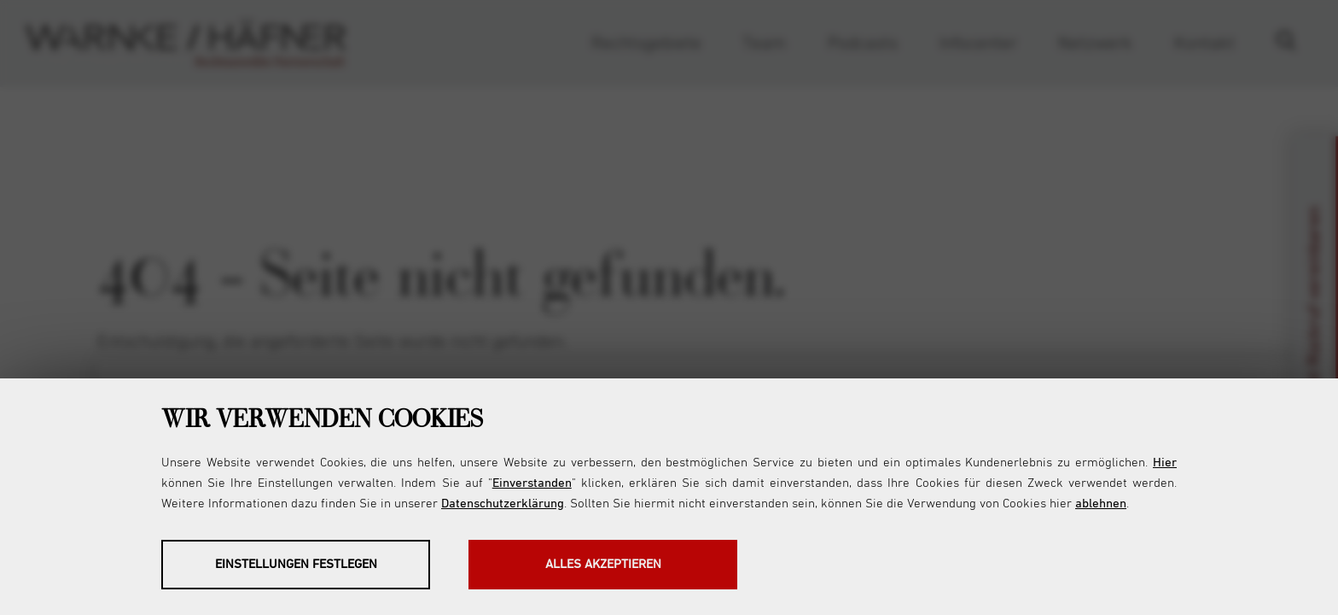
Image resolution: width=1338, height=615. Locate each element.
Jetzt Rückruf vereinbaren (1314, 308)
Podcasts (863, 43)
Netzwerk (1095, 43)
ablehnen (1100, 503)
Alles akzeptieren (603, 564)
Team (764, 43)
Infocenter (978, 43)
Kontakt (1204, 43)
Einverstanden (532, 483)
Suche (1294, 44)
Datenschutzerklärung (502, 503)
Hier (1165, 462)
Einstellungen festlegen (296, 564)
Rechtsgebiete (646, 43)
